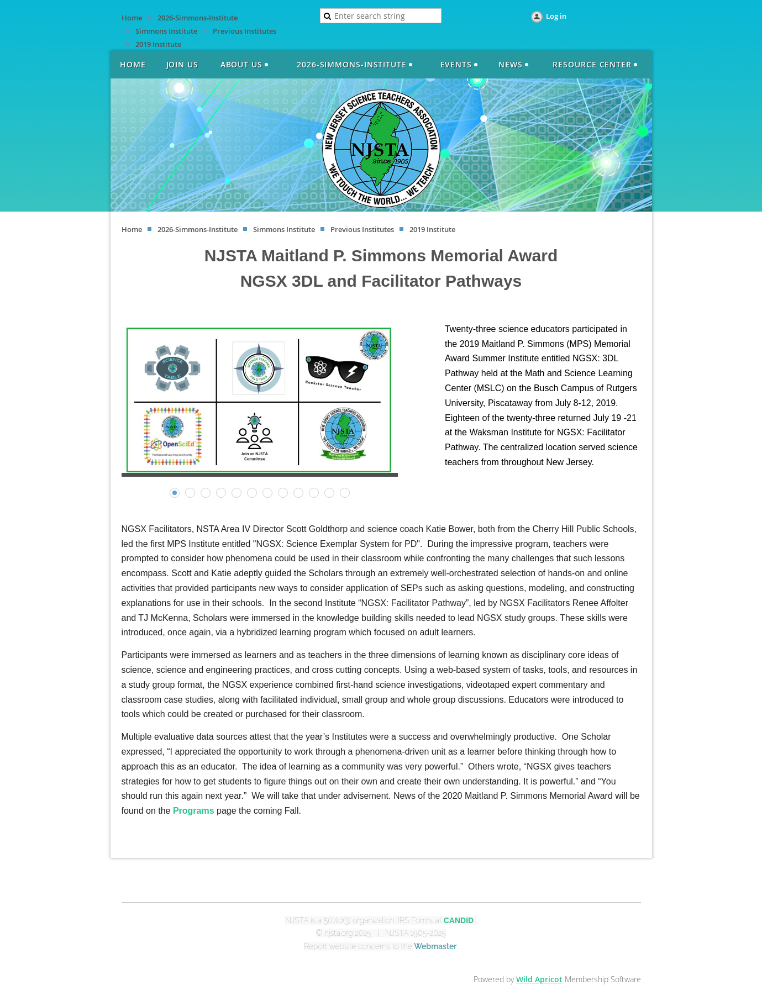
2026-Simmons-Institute (197, 18)
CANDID (459, 920)
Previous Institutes (244, 31)
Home (132, 18)
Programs (193, 810)
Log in (556, 16)
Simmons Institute (166, 31)
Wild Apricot (539, 979)
